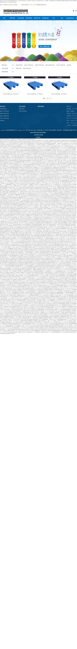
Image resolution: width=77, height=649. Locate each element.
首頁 (4, 18)
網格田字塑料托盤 (39, 65)
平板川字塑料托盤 (60, 65)
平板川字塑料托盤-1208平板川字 (11, 94)
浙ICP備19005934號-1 (31, 130)
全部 (13, 65)
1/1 (50, 98)
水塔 (53, 18)
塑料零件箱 (37, 18)
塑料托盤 (12, 18)
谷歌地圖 (36, 134)
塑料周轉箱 (29, 18)
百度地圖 (41, 134)
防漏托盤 (69, 65)
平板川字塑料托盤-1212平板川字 (59, 94)
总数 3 (44, 98)
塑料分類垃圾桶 (27, 68)
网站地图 (18, 142)
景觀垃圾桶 (18, 68)
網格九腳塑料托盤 (50, 65)
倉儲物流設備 (70, 18)
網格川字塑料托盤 (28, 65)
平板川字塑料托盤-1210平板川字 (35, 94)
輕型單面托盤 (19, 65)
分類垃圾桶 (21, 18)
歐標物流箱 (45, 18)
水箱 (62, 18)
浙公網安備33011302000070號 (43, 130)
